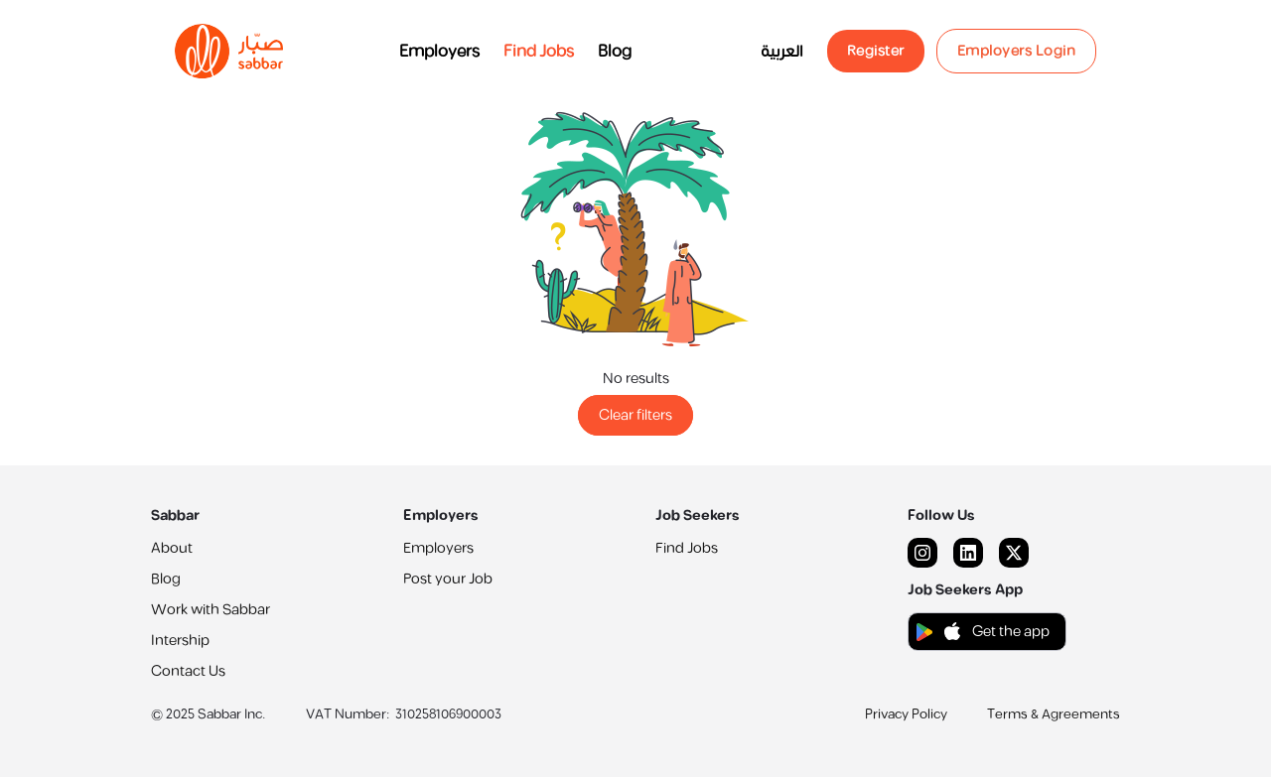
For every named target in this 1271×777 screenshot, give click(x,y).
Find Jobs (538, 52)
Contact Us (188, 671)
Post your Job (448, 579)
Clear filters (635, 415)
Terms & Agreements (1053, 714)
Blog (615, 52)
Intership (180, 640)
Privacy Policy (906, 714)
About (172, 548)
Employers (439, 52)
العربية (782, 52)
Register (876, 51)
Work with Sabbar (210, 609)
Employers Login (1016, 51)
